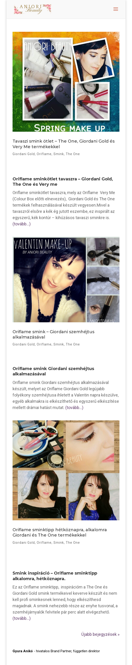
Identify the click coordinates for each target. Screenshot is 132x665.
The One (73, 154)
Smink (58, 154)
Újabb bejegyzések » (100, 634)
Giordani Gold (24, 154)
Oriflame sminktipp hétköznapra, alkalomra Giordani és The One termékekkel (60, 532)
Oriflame (44, 154)
